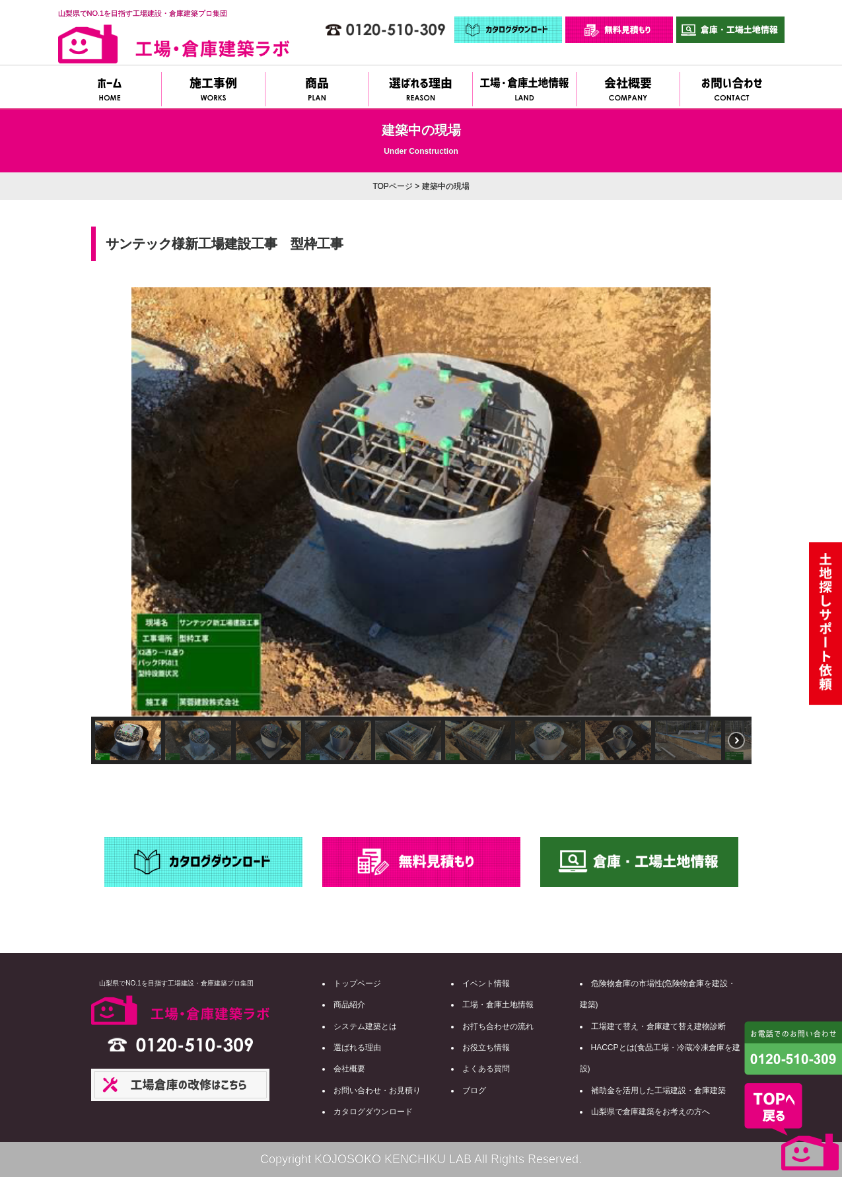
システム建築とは (365, 1026)
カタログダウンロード (373, 1111)
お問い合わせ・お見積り (377, 1090)
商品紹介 (349, 1004)
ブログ (474, 1090)
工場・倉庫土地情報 (498, 1004)
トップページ (357, 983)
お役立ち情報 (486, 1047)
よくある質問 (486, 1068)
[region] (421, 525)
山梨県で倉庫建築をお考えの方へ (650, 1111)
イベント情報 (486, 983)
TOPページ (392, 186)
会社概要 (349, 1068)
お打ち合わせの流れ (498, 1026)
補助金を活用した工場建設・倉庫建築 (658, 1090)
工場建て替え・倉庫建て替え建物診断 (658, 1026)
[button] (111, 502)
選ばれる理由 (357, 1047)
